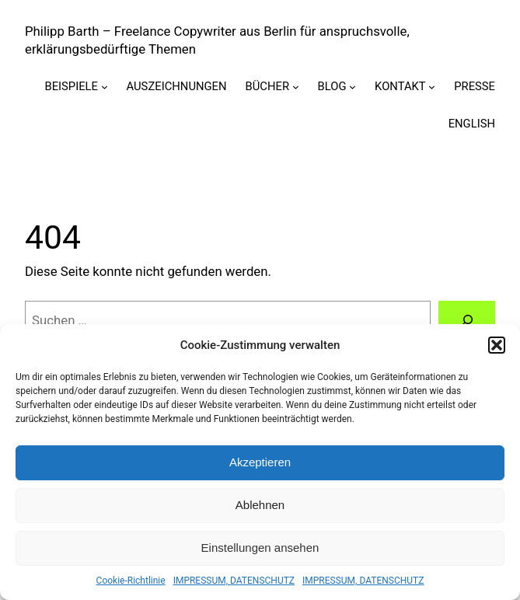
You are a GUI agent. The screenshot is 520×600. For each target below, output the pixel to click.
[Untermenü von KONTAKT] (431, 86)
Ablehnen (260, 504)
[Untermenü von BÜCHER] (295, 86)
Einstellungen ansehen (260, 547)
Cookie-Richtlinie (131, 580)
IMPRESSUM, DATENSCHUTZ (234, 580)
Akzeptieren (260, 462)
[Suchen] (466, 320)
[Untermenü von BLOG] (352, 86)
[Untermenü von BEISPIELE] (104, 86)
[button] (496, 345)
